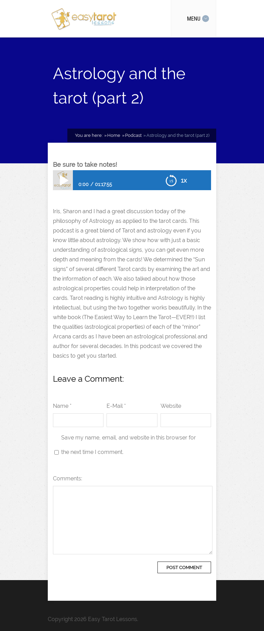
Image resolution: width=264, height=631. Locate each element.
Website (171, 406)
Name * (62, 406)
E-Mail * (116, 406)
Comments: (67, 478)
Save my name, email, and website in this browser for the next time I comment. (128, 444)
